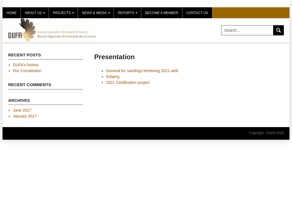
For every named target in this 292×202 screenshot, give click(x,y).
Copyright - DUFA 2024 (266, 133)
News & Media (97, 14)
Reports (128, 14)
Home (11, 13)
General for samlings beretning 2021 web (142, 70)
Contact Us (197, 13)
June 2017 (22, 110)
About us (36, 14)
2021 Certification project (128, 82)
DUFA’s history (26, 65)
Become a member (161, 13)
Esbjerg (112, 76)
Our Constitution (27, 70)
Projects (64, 14)
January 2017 (25, 116)
